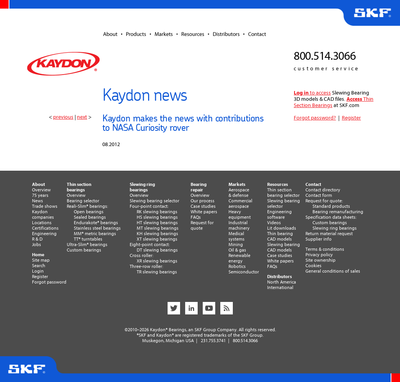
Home (38, 254)
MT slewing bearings (158, 228)
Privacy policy (319, 254)
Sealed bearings (90, 217)
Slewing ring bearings (334, 228)
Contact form (318, 195)
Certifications (45, 228)
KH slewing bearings (157, 233)
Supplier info (318, 239)
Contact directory (322, 190)
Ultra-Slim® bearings (87, 244)
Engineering (44, 233)
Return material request (329, 233)
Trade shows (44, 206)
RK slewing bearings (157, 211)
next (82, 117)
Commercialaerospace (240, 203)
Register (351, 117)
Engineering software (279, 214)
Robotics (237, 266)
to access (312, 92)
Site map (41, 260)
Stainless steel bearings (97, 228)
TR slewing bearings (157, 272)
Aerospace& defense (239, 192)
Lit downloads (281, 228)
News (37, 200)
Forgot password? (315, 117)
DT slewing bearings (157, 250)
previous (63, 117)
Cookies (313, 265)
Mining (236, 244)
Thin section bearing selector (283, 192)
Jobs (36, 244)
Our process (202, 200)
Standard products (331, 206)
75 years (40, 195)
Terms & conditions (324, 249)
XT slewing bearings (157, 239)
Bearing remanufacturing (337, 211)
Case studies (203, 206)
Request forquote (202, 225)
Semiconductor (244, 272)
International (280, 287)
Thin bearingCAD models (280, 236)
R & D (37, 239)
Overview (41, 190)
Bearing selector (83, 200)
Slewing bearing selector (154, 200)
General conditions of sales (332, 271)
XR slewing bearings (157, 261)
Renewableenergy (239, 258)
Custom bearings (84, 250)
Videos (274, 222)
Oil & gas (237, 250)
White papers (204, 211)
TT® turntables (88, 239)
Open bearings (89, 211)
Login (38, 271)
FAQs (196, 217)
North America (281, 282)
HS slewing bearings (157, 217)
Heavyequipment (240, 214)
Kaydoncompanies (43, 214)
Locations (42, 222)
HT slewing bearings (157, 222)
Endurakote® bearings (96, 222)
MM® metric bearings (95, 233)
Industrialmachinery (239, 225)
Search (38, 265)
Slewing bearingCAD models (283, 247)
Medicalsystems (237, 236)
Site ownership (320, 260)
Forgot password (49, 282)
